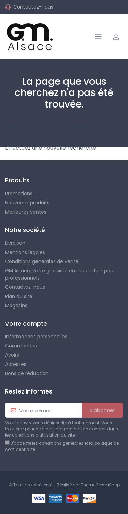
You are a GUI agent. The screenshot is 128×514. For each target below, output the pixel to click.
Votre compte (26, 323)
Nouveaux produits (27, 202)
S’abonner (102, 410)
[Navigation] (98, 36)
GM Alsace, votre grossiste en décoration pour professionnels (60, 274)
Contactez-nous (33, 6)
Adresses (15, 364)
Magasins (16, 305)
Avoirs (12, 355)
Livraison (15, 243)
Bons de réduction (26, 373)
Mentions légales (25, 252)
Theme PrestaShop (100, 485)
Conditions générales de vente (42, 261)
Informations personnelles (36, 336)
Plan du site (18, 296)
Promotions (18, 193)
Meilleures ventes (25, 212)
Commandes (21, 345)
